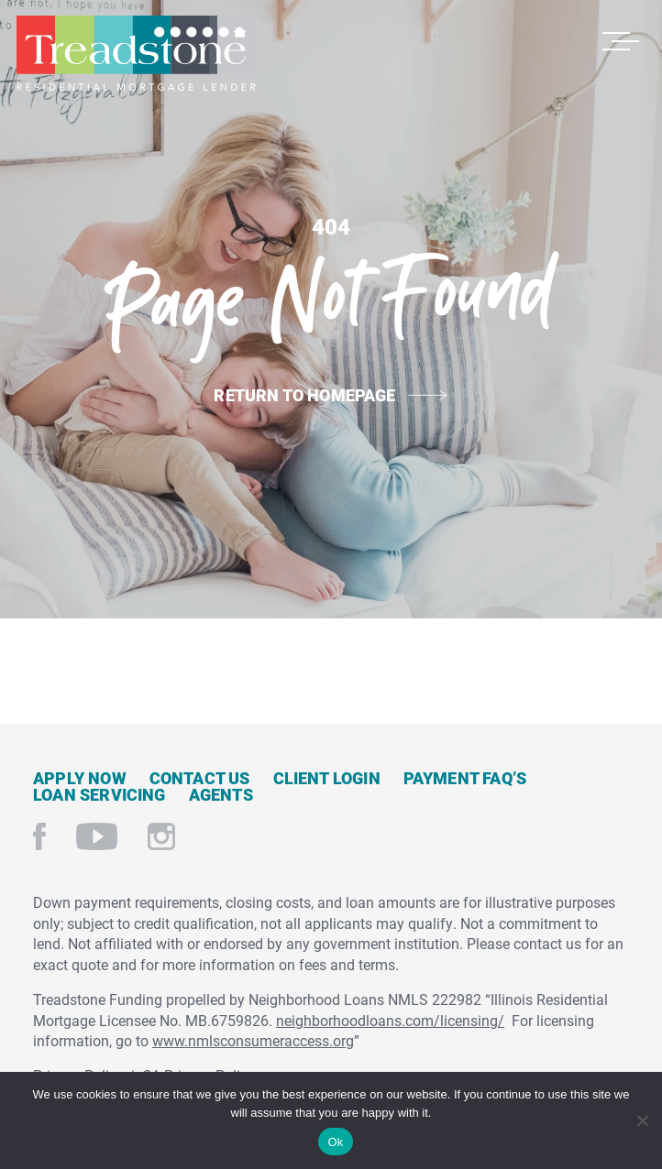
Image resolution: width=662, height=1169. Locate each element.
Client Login (327, 778)
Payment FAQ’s (464, 778)
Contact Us (199, 778)
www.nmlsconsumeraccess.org (253, 1040)
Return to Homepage (304, 395)
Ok (335, 1142)
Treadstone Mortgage (136, 53)
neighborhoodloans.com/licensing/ (390, 1020)
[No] (641, 1118)
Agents (221, 794)
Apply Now (80, 778)
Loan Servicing (99, 794)
